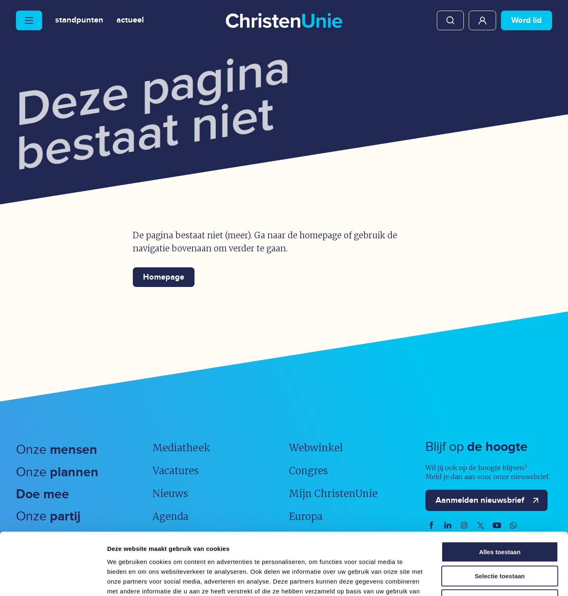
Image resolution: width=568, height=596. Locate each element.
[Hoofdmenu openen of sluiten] (29, 20)
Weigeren (499, 543)
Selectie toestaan (500, 520)
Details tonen (441, 579)
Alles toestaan (500, 496)
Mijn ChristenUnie (482, 20)
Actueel (130, 20)
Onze (56, 449)
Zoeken (450, 20)
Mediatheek (181, 447)
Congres (308, 470)
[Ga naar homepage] (284, 21)
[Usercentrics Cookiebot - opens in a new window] (53, 580)
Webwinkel (316, 447)
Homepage (163, 277)
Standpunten (79, 20)
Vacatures (175, 470)
